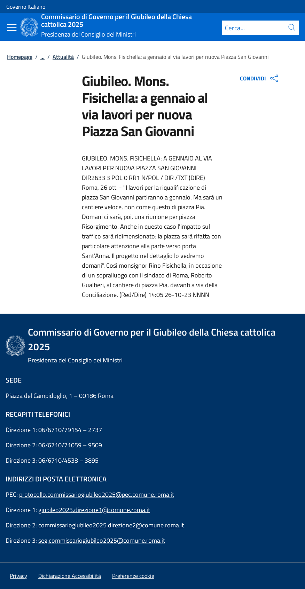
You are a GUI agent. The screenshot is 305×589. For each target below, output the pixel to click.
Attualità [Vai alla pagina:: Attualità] (63, 57)
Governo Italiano (25, 6)
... (42, 57)
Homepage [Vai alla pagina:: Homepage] (19, 57)
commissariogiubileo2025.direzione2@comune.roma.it (111, 525)
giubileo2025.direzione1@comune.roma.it (94, 510)
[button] (133, 576)
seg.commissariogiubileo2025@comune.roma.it (101, 540)
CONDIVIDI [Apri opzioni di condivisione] (260, 78)
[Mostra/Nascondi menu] (11, 27)
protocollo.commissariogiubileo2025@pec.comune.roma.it (96, 494)
